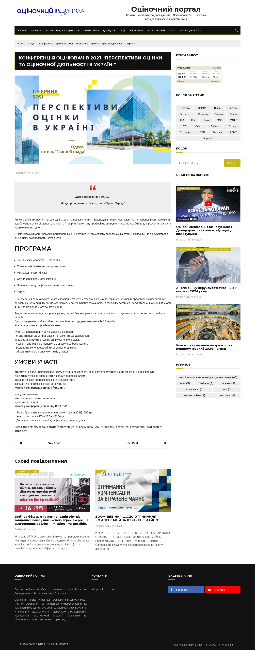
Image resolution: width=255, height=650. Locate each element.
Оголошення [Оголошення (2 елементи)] (194, 389)
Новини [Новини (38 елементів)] (229, 383)
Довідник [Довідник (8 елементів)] (206, 383)
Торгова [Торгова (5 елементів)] (217, 132)
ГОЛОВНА (21, 30)
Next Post (132, 443)
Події (34, 471)
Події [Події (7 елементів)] (227, 389)
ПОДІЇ (123, 30)
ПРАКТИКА (136, 30)
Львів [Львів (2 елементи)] (206, 120)
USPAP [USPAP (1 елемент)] (202, 108)
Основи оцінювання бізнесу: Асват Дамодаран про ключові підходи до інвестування (205, 230)
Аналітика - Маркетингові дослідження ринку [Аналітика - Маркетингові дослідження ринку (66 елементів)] (208, 377)
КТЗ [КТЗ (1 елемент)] (181, 120)
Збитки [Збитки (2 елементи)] (219, 114)
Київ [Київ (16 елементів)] (193, 120)
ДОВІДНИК (109, 30)
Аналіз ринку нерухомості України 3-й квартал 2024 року (206, 289)
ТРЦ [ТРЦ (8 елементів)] (202, 132)
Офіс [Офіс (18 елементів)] (198, 126)
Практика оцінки (188, 188)
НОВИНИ (36, 30)
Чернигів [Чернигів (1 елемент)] (208, 138)
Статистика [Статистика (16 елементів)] (226, 395)
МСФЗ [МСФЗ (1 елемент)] (233, 120)
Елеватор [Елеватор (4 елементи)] (184, 114)
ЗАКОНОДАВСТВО (190, 30)
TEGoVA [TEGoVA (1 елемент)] (185, 108)
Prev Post (54, 443)
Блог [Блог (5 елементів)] (185, 383)
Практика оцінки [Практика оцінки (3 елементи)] (193, 395)
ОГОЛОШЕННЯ (156, 30)
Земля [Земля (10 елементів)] (233, 114)
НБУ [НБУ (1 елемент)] (183, 126)
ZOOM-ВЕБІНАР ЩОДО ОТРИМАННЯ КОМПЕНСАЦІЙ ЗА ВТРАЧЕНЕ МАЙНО (126, 518)
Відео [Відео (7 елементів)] (217, 108)
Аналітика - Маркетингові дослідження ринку (204, 249)
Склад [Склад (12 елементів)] (232, 126)
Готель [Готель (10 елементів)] (233, 108)
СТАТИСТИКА (91, 30)
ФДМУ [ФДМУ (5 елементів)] (233, 132)
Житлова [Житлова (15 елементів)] (202, 114)
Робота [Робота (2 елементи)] (215, 126)
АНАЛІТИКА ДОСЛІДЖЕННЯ (62, 30)
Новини (22, 471)
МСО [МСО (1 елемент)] (220, 120)
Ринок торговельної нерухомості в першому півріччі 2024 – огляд (204, 347)
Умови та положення (221, 644)
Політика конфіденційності (188, 644)
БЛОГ (172, 30)
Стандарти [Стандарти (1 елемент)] (186, 132)
